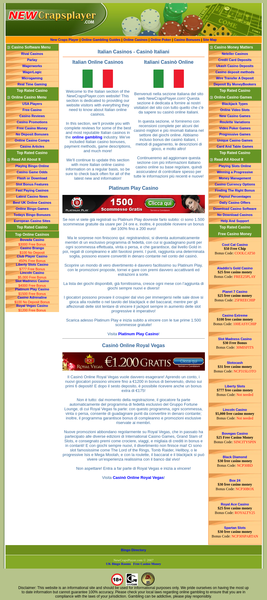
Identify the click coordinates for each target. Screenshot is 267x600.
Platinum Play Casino (32, 289)
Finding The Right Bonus (235, 190)
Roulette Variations (235, 122)
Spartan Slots (235, 528)
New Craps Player (64, 39)
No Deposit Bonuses (32, 134)
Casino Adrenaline (32, 297)
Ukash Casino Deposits (234, 66)
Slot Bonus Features (32, 184)
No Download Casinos (234, 215)
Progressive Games (235, 134)
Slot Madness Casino (32, 281)
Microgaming (32, 78)
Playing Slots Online (235, 166)
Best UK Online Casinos (32, 202)
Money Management (235, 178)
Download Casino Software (235, 208)
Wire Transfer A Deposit (235, 78)
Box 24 (234, 480)
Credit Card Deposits (234, 60)
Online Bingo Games (32, 208)
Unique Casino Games (235, 140)
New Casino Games (234, 116)
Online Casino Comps (32, 140)
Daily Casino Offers (235, 202)
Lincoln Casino (32, 273)
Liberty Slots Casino (32, 264)
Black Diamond (235, 457)
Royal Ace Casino (235, 504)
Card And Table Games (235, 146)
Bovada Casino (32, 240)
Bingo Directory (133, 550)
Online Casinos (135, 39)
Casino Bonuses (187, 39)
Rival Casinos (32, 54)
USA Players (32, 104)
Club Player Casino (32, 256)
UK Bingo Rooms (118, 564)
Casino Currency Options (235, 184)
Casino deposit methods (235, 72)
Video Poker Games (235, 128)
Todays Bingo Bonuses (32, 215)
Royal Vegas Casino (32, 305)
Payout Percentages (235, 196)
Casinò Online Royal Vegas (138, 477)
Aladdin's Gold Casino (235, 268)
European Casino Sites (32, 221)
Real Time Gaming (32, 84)
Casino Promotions (32, 122)
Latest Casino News (32, 196)
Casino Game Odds (32, 172)
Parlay (32, 60)
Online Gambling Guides (100, 39)
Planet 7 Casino (235, 291)
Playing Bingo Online (32, 166)
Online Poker (160, 39)
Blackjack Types (235, 104)
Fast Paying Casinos (32, 190)
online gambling (87, 137)
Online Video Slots (235, 110)
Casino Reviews (32, 116)
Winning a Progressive (235, 172)
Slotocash (235, 363)
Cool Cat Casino (235, 244)
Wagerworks (32, 66)
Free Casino (32, 110)
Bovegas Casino (235, 433)
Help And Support (235, 221)
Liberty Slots (235, 386)
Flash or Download (32, 178)
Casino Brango (32, 248)
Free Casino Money (32, 128)
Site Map (210, 39)
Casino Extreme (235, 315)
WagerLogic (32, 72)
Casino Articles (32, 146)
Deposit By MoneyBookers (235, 84)
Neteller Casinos (235, 54)
